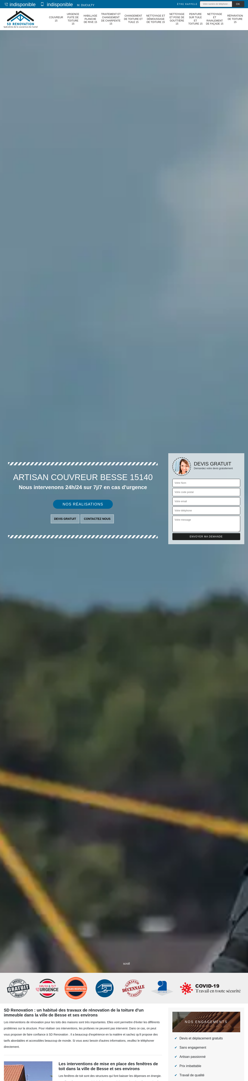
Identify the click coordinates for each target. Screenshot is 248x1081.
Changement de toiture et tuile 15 (133, 19)
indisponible (20, 4)
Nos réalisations (83, 504)
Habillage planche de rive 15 (90, 19)
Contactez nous (97, 518)
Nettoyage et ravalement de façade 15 (214, 19)
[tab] (124, 540)
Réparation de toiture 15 (235, 19)
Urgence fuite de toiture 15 (73, 19)
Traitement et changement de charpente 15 (111, 19)
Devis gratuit (65, 518)
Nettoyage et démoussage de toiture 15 (155, 19)
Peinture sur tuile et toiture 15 (195, 19)
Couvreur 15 (56, 19)
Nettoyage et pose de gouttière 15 (177, 19)
